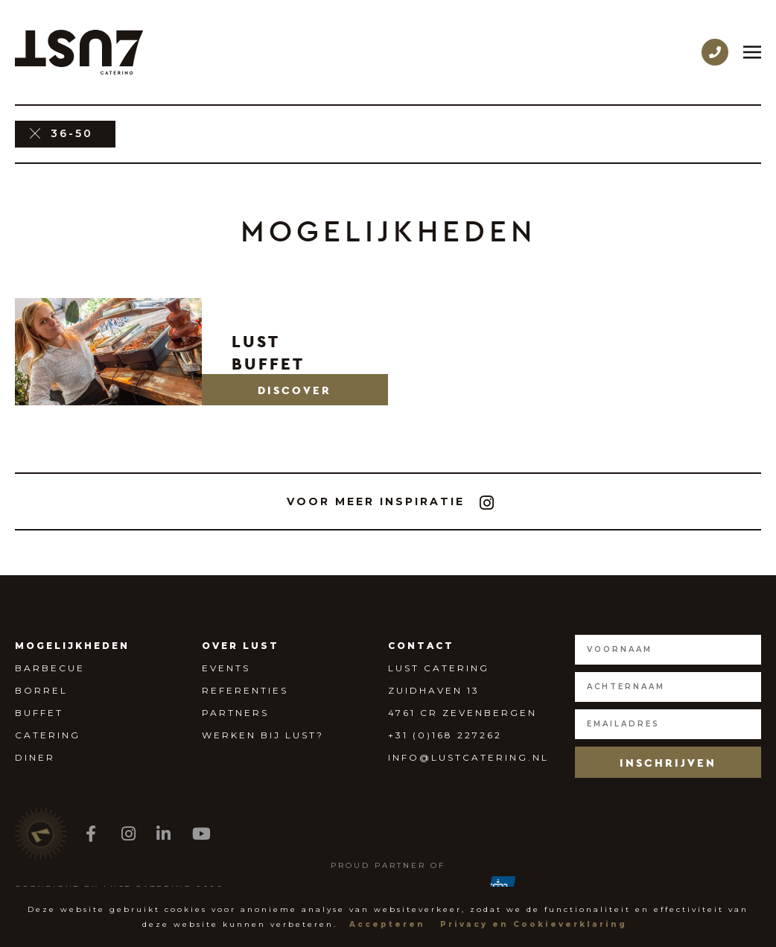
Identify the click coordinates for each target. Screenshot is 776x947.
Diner (35, 757)
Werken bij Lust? (263, 735)
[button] (295, 389)
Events (226, 668)
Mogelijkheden (72, 645)
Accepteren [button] (387, 924)
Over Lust (240, 645)
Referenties (245, 690)
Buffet (39, 712)
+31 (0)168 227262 (445, 735)
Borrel (41, 690)
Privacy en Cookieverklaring (533, 924)
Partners (235, 712)
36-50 (72, 133)
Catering (47, 735)
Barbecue (50, 668)
